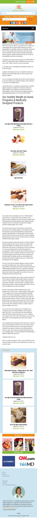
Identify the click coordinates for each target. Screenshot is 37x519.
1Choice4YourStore (22, 516)
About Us (4, 474)
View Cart (30, 2)
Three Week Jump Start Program (18, 151)
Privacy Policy (6, 476)
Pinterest (17, 22)
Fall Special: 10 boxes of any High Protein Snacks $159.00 (18, 205)
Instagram (25, 22)
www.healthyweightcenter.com (10, 508)
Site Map (4, 483)
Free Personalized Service (9, 485)
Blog (19, 22)
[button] (4, 37)
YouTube (22, 22)
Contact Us (5, 481)
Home (3, 472)
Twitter (14, 22)
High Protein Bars (18, 178)
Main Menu (5, 28)
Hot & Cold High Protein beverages (18, 424)
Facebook (11, 22)
